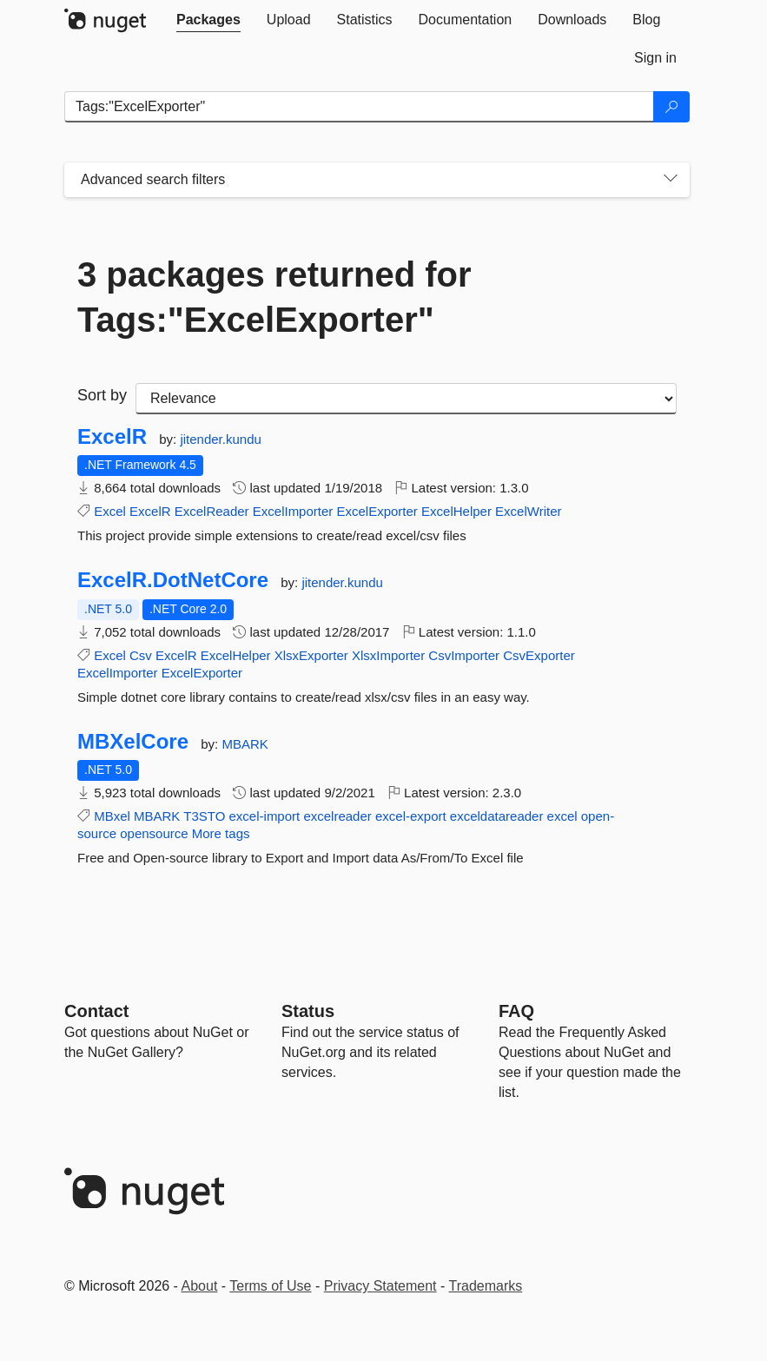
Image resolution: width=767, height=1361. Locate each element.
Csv (140, 655)
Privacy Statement (380, 1285)
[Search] (671, 106)
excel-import (265, 816)
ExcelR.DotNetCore (172, 580)
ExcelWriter (528, 511)
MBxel (112, 816)
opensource (154, 833)
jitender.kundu (220, 439)
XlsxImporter (388, 655)
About (200, 1285)
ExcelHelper (456, 511)
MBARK (245, 744)
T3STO (204, 816)
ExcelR (112, 436)
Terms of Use (270, 1285)
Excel (110, 511)
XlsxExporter (311, 655)
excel (562, 816)
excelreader (337, 816)
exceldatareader (497, 816)
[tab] (208, 20)
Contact (96, 1011)
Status (307, 1011)
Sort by (102, 395)
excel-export (410, 816)
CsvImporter (463, 655)
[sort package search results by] (406, 398)
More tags (221, 833)
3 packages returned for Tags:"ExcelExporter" (274, 297)
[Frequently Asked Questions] (516, 1011)
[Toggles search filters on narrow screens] (670, 179)
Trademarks (486, 1285)
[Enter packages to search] (359, 106)
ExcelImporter (293, 511)
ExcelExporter (376, 511)
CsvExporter (539, 655)
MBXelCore (132, 741)
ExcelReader (212, 511)
